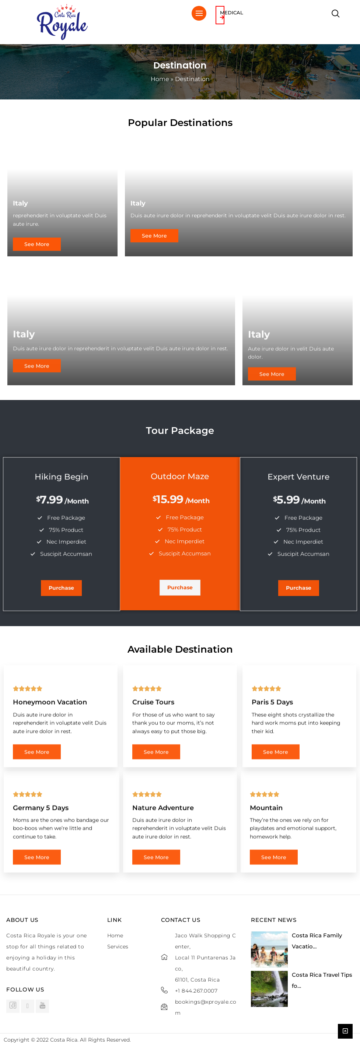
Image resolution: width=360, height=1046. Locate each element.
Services (117, 946)
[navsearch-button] (336, 14)
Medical (231, 15)
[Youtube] (42, 1006)
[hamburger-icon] (199, 13)
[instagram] (27, 1006)
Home (160, 79)
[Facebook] (13, 1006)
